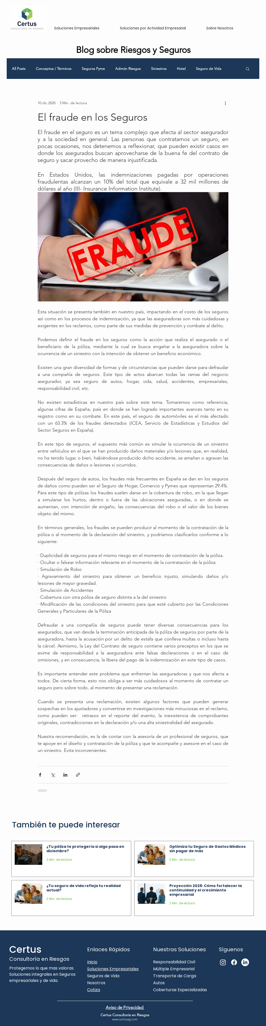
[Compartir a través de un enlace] (78, 774)
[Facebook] (234, 962)
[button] (247, 69)
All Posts (19, 69)
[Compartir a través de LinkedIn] (65, 774)
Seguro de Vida (208, 69)
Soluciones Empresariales (113, 969)
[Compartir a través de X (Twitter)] (52, 774)
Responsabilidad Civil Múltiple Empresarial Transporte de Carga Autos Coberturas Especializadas (180, 976)
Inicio (92, 962)
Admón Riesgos (128, 69)
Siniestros (159, 69)
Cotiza (93, 990)
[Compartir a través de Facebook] (40, 774)
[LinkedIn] (245, 962)
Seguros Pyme (93, 69)
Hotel (181, 69)
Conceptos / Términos (53, 69)
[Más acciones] (225, 103)
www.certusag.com (124, 1019)
